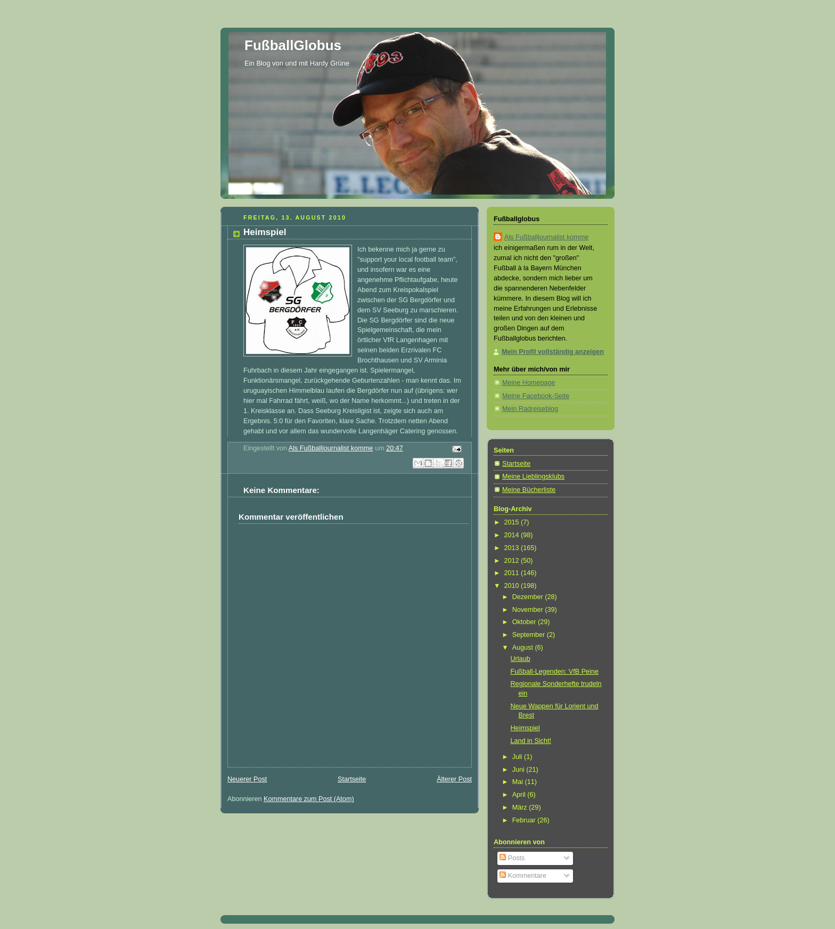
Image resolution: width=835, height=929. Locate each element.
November (528, 609)
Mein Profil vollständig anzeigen (553, 352)
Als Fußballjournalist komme (546, 237)
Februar (525, 820)
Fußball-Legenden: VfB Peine (555, 671)
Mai (518, 782)
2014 (512, 535)
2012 (512, 560)
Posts (512, 858)
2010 (512, 585)
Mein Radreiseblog (530, 409)
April (520, 794)
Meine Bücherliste (528, 490)
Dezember (528, 597)
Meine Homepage (528, 382)
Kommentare (523, 875)
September (529, 635)
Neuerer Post (247, 779)
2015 (512, 522)
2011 (512, 573)
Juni (519, 769)
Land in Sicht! (531, 741)
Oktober (525, 622)
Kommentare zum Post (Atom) (309, 799)
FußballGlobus (292, 45)
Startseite (352, 779)
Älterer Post (454, 779)
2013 (512, 548)
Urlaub (520, 659)
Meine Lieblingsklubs (533, 476)
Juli (518, 757)
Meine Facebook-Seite (535, 396)
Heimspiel (525, 728)
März (520, 807)
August (523, 647)
